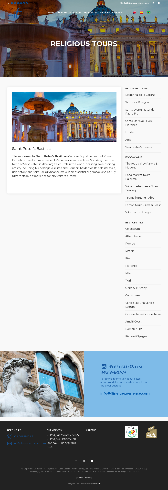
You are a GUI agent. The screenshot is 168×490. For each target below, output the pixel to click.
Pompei (130, 243)
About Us (62, 12)
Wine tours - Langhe (138, 212)
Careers (91, 430)
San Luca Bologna (137, 102)
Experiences (91, 12)
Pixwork (97, 483)
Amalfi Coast (133, 321)
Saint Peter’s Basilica (138, 147)
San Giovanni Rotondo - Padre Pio (140, 111)
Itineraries (75, 12)
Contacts (117, 12)
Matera (130, 251)
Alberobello (133, 236)
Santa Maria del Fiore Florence (139, 123)
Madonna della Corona (140, 94)
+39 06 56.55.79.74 (19, 3)
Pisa (127, 258)
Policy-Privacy (84, 477)
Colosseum (132, 228)
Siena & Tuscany (136, 288)
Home (50, 12)
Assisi (128, 139)
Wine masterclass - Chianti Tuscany (142, 188)
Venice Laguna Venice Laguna (139, 304)
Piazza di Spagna (136, 336)
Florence (131, 265)
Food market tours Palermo (137, 177)
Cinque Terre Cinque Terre (143, 314)
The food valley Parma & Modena (141, 165)
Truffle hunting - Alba (139, 197)
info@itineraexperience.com (135, 3)
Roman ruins (133, 329)
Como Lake (132, 295)
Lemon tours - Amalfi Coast (143, 205)
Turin (129, 280)
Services (105, 12)
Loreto (129, 132)
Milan (128, 273)
